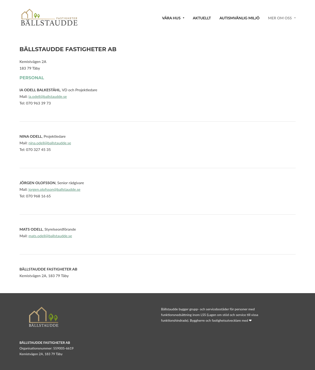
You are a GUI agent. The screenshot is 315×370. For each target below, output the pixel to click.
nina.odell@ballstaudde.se (50, 143)
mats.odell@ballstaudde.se (50, 235)
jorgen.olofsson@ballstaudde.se (54, 189)
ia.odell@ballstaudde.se (48, 96)
